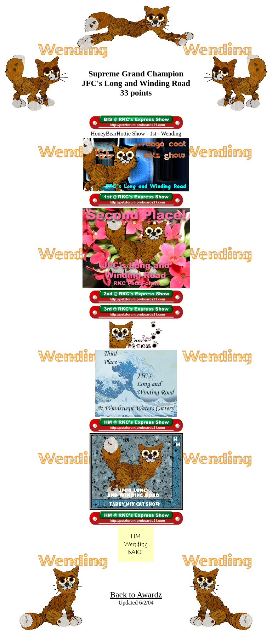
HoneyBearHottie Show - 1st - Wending (136, 134)
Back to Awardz (136, 594)
